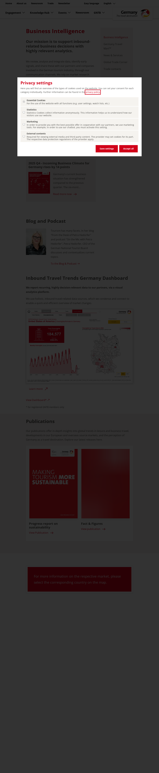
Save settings (107, 148)
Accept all (128, 148)
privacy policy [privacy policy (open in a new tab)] (93, 92)
